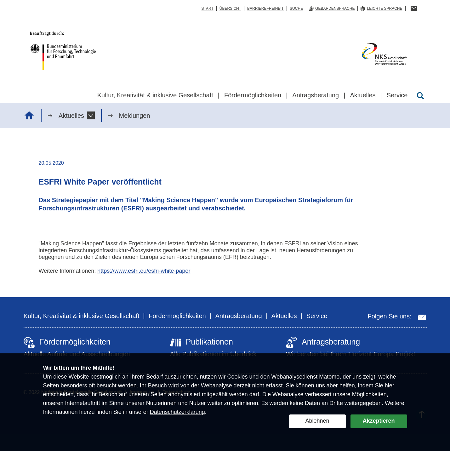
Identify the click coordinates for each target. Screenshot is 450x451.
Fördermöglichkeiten (177, 316)
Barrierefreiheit (265, 8)
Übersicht (230, 8)
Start (207, 8)
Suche (296, 8)
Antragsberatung (238, 316)
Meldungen (134, 115)
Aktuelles (71, 115)
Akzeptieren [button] (378, 421)
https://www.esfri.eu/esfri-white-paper (143, 271)
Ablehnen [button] (317, 421)
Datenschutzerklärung (177, 412)
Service (317, 316)
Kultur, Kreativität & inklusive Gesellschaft (82, 316)
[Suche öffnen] (420, 95)
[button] (91, 115)
